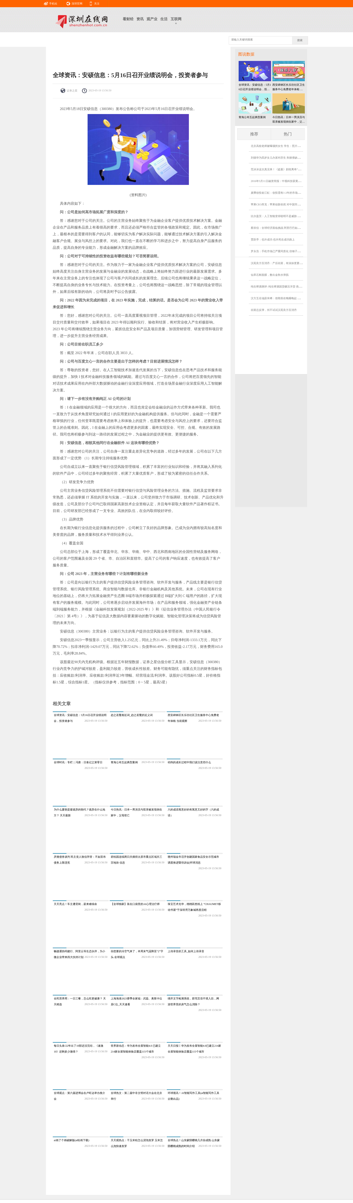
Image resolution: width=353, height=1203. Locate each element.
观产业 (152, 19)
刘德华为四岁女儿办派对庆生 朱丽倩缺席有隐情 (279, 157)
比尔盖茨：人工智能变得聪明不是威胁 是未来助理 (281, 216)
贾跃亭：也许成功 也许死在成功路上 (273, 239)
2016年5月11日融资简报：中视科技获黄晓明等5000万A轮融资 (287, 181)
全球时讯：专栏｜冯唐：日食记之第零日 (78, 762)
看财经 (128, 19)
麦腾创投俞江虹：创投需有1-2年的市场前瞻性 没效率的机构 (287, 192)
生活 (163, 19)
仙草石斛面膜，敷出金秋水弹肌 (270, 274)
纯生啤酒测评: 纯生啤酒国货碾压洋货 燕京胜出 (279, 286)
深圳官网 (72, 3)
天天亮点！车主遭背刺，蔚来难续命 (75, 904)
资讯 (140, 19)
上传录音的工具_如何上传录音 (186, 951)
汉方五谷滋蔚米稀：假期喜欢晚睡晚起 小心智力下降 (282, 298)
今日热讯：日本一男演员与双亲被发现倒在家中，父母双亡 (288, 120)
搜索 (300, 40)
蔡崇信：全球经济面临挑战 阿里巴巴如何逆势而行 (281, 227)
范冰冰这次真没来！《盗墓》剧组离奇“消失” (278, 169)
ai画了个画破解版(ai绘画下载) (71, 1140)
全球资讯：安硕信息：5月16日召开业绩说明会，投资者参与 (255, 87)
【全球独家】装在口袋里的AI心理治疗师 (135, 904)
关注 (93, 3)
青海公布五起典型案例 (124, 762)
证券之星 (72, 90)
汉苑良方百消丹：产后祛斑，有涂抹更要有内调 (279, 263)
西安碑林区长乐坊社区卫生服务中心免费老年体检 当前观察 (288, 87)
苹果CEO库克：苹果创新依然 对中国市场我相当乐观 (282, 204)
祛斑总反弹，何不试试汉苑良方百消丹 (274, 310)
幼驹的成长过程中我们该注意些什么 (189, 762)
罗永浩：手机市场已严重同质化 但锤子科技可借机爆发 (283, 251)
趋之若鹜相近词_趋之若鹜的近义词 (132, 715)
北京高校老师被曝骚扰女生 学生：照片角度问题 (279, 146)
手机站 (49, 3)
